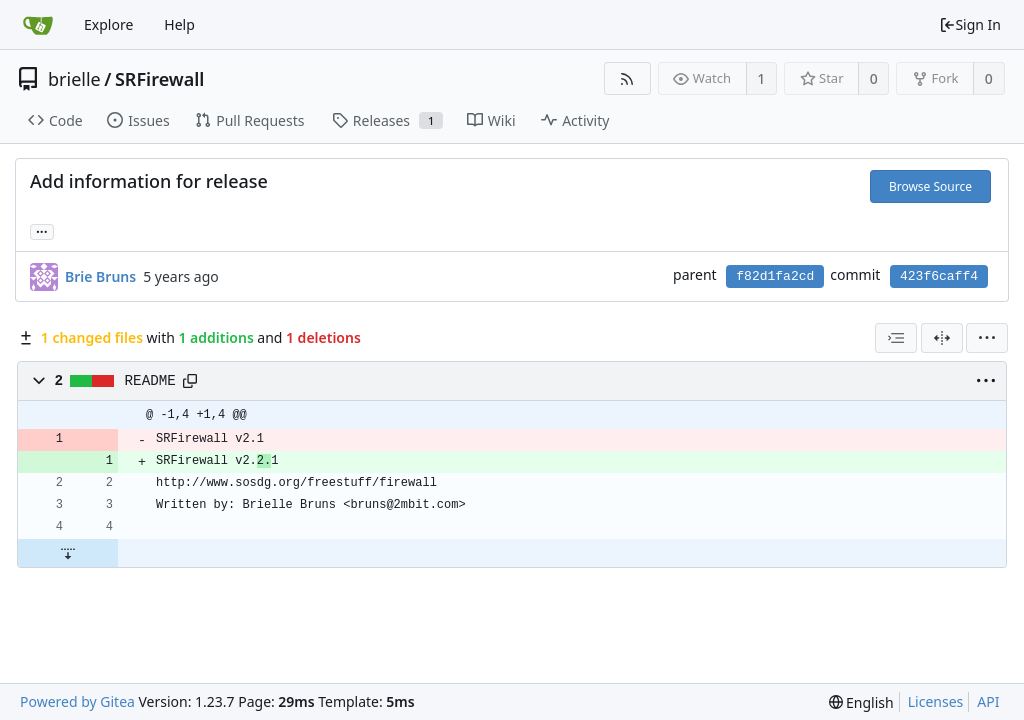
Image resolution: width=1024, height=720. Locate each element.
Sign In (970, 24)
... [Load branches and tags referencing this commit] (42, 230)
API (988, 701)
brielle (74, 79)
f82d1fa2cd (775, 276)
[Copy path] (190, 381)
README (150, 381)
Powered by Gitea (77, 701)
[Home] (38, 25)
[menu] (987, 338)
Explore (108, 24)
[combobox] (896, 338)
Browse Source (930, 186)
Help (179, 24)
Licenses (936, 701)
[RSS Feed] (627, 78)
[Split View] (942, 338)
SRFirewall (160, 79)
